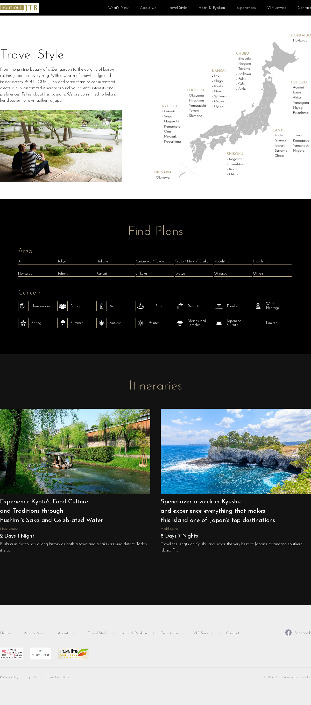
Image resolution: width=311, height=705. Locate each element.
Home (5, 633)
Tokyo (61, 261)
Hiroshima (260, 261)
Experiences (246, 8)
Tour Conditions (58, 677)
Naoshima (222, 261)
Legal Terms (33, 677)
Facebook (298, 633)
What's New (118, 8)
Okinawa (220, 274)
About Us (148, 8)
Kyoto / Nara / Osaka (192, 261)
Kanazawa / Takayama (153, 261)
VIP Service (276, 8)
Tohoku (62, 274)
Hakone (102, 261)
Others (258, 274)
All (20, 261)
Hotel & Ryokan (211, 8)
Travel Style (177, 8)
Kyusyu (180, 274)
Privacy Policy (9, 677)
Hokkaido (25, 274)
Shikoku (141, 274)
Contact (304, 8)
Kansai (101, 274)
